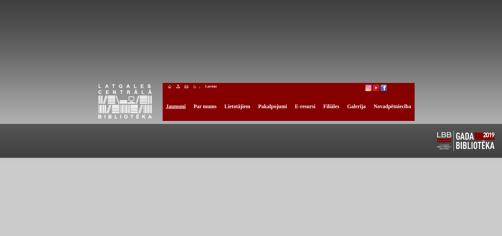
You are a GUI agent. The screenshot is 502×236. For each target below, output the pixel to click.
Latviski (211, 86)
